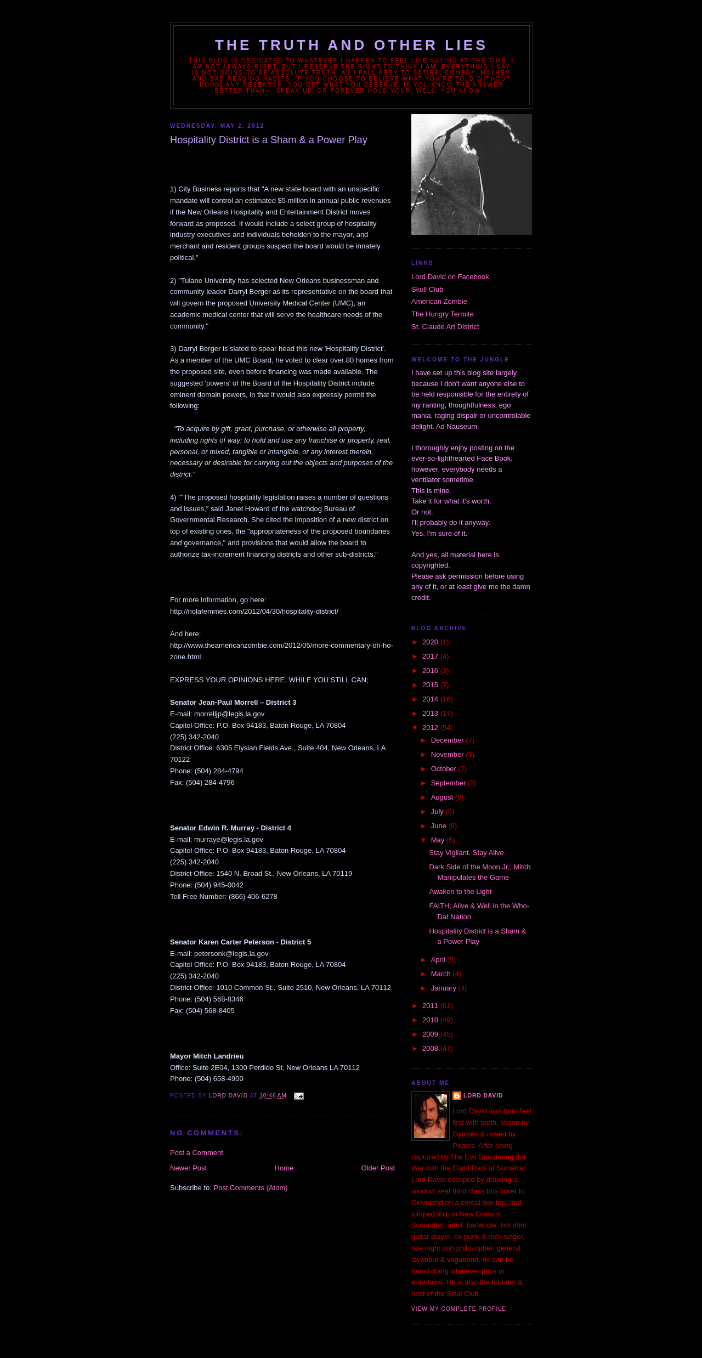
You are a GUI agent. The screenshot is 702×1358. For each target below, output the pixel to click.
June (440, 826)
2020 (431, 642)
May (438, 840)
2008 (431, 1048)
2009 (431, 1034)
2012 (431, 727)
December (448, 740)
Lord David (483, 1096)
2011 (431, 1005)
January (444, 988)
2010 (431, 1020)
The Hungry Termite (442, 314)
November (448, 754)
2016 (431, 670)
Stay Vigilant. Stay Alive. (467, 852)
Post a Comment (196, 1152)
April (439, 959)
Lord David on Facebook (450, 277)
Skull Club (427, 289)
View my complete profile (458, 1309)
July (438, 811)
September (449, 783)
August (443, 797)
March (442, 974)
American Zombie (439, 301)
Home (284, 1168)
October (444, 769)
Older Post (378, 1168)
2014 (431, 699)
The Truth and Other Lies (351, 45)
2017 (431, 656)
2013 (431, 713)
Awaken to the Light (460, 891)
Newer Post (188, 1168)
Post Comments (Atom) (251, 1188)
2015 (431, 685)
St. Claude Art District (445, 326)
